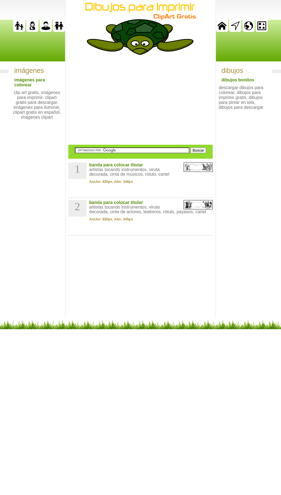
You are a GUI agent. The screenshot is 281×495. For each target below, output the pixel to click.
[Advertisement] (140, 99)
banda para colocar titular (116, 165)
